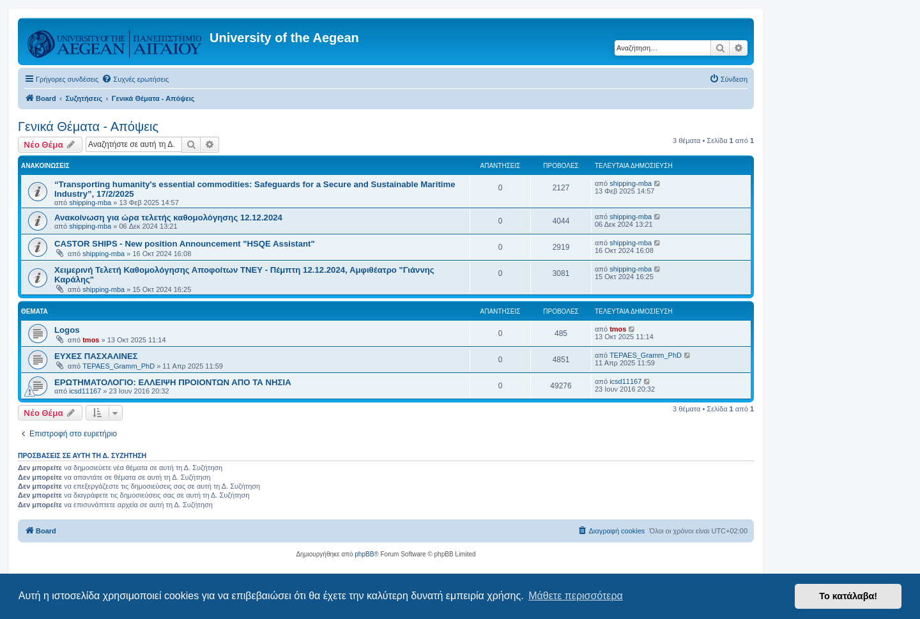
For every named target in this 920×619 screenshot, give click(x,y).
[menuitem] (135, 79)
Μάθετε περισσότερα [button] (575, 595)
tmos (90, 340)
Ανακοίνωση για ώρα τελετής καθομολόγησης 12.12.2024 (168, 217)
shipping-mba (90, 202)
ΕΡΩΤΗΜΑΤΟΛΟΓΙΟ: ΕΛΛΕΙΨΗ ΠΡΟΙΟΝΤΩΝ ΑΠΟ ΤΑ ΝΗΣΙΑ (172, 382)
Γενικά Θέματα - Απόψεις (88, 126)
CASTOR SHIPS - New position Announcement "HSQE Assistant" (184, 243)
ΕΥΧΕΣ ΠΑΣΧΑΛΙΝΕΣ (96, 356)
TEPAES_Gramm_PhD (118, 366)
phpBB (364, 554)
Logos (67, 330)
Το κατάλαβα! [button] (848, 596)
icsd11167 (85, 391)
